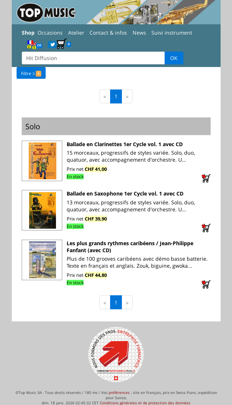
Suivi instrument (171, 32)
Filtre (31, 73)
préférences (119, 392)
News (139, 32)
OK (173, 57)
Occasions (50, 32)
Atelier (76, 32)
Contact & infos (108, 32)
